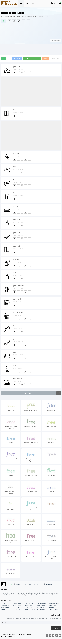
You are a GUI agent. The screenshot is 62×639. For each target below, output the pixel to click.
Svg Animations (5, 605)
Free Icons (18, 584)
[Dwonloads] (25, 72)
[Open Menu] (33, 3)
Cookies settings (53, 609)
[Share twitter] (18, 20)
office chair (17, 153)
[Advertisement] (31, 38)
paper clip (16, 67)
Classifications (55, 40)
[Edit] (18, 72)
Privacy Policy (41, 609)
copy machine (17, 299)
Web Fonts (10, 584)
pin (14, 325)
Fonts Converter (41, 603)
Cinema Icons (16, 607)
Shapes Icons (40, 607)
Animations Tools (54, 603)
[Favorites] (22, 72)
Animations (55, 59)
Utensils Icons (29, 607)
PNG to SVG (4, 603)
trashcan (16, 193)
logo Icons (40, 584)
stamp (15, 365)
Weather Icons (41, 605)
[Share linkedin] (28, 20)
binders (15, 110)
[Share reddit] (14, 20)
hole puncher (17, 379)
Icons (45, 59)
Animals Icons (17, 605)
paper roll (16, 246)
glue (14, 272)
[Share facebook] (9, 20)
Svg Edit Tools (17, 603)
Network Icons (5, 607)
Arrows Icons (28, 605)
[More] (29, 72)
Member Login (5, 609)
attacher (16, 206)
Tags (25, 584)
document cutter (18, 312)
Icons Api (51, 607)
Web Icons (32, 584)
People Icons (52, 605)
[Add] (14, 72)
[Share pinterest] (23, 20)
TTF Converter (29, 603)
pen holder (16, 219)
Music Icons (49, 584)
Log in (53, 3)
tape (14, 166)
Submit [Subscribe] (56, 628)
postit (15, 352)
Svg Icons (9, 3)
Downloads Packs (32, 59)
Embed (18, 58)
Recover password (30, 609)
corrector (16, 259)
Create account (17, 609)
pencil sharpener (18, 286)
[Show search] (27, 3)
